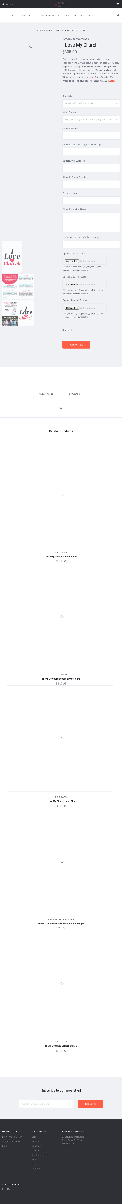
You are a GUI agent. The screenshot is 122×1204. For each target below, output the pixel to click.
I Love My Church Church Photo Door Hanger (61, 923)
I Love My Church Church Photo (61, 556)
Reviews (75, 393)
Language (37, 1146)
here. (112, 80)
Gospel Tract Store (75, 15)
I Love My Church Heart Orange (61, 1045)
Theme (35, 1150)
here (91, 77)
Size (34, 1136)
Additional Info (47, 393)
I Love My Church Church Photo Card (61, 678)
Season (36, 1141)
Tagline (36, 1168)
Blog (91, 15)
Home (14, 15)
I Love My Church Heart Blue (61, 801)
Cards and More (40, 1155)
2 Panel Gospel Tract (75, 39)
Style (34, 1159)
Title (34, 1164)
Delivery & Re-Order (48, 15)
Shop (26, 15)
